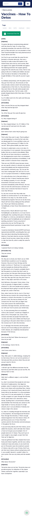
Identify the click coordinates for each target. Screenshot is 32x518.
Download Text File (11, 33)
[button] (27, 4)
